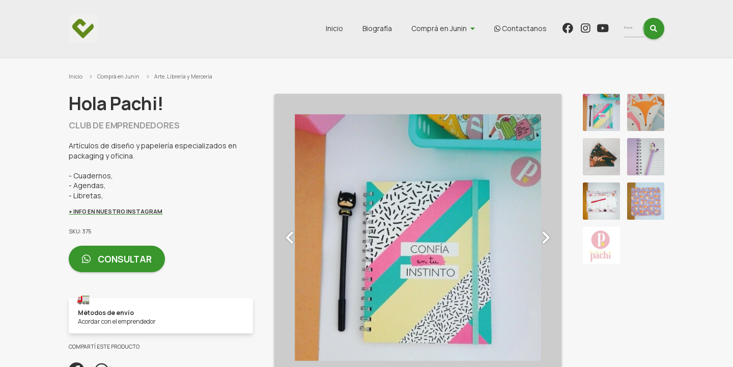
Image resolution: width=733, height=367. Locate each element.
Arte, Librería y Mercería (183, 76)
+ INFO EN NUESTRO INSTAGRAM (115, 211)
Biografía (396, 28)
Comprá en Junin (458, 28)
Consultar (117, 259)
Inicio (353, 28)
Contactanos (539, 28)
